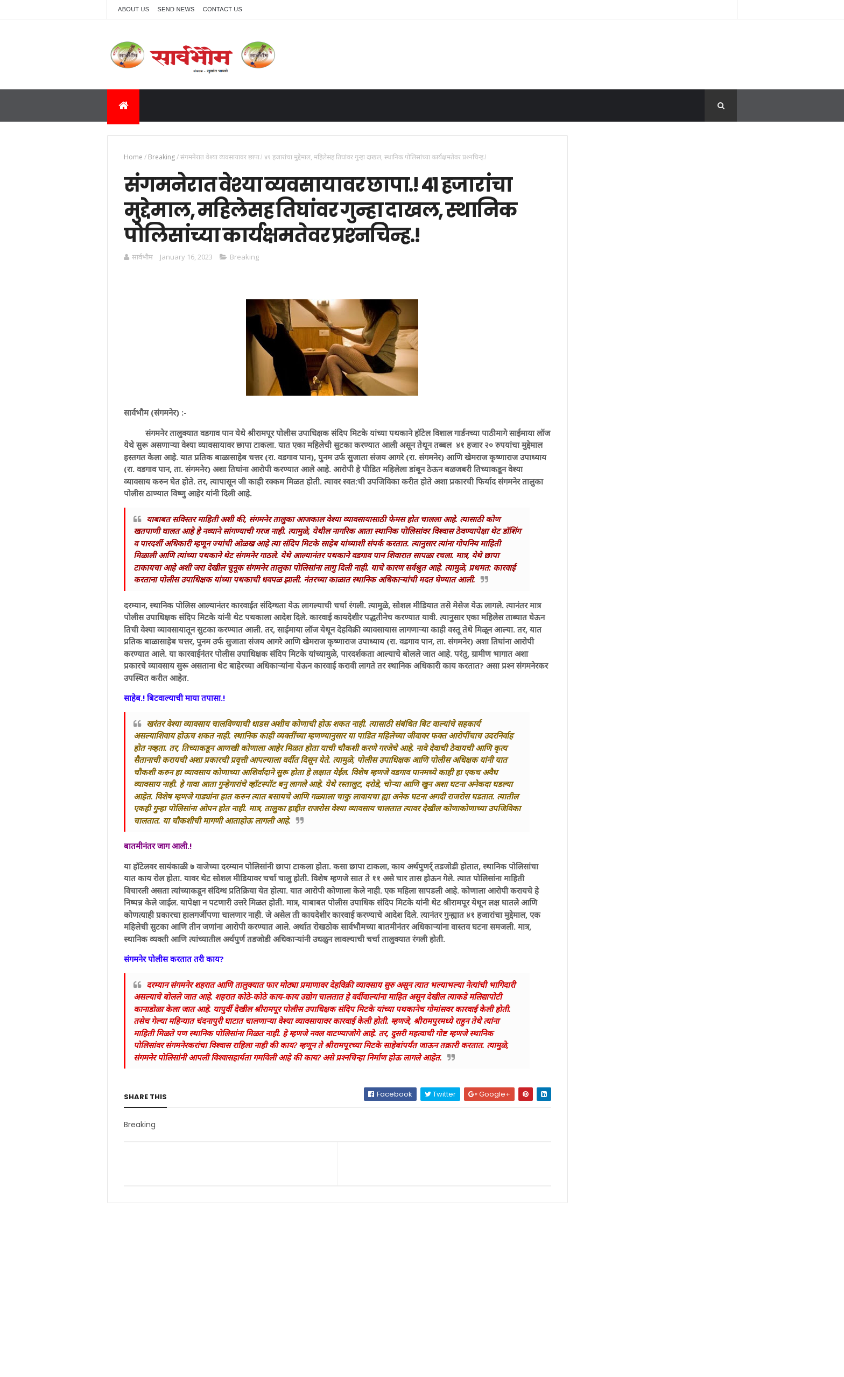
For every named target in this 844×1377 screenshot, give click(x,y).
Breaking (161, 156)
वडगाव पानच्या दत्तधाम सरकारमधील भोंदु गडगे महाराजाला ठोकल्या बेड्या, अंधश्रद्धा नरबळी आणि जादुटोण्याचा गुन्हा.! (658, 438)
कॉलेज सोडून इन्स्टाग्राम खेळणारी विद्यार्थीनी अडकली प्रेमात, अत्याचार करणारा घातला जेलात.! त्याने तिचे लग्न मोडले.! (663, 347)
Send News (175, 9)
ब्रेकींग (551, 396)
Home (133, 156)
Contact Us (223, 9)
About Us (133, 9)
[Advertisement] (639, 210)
